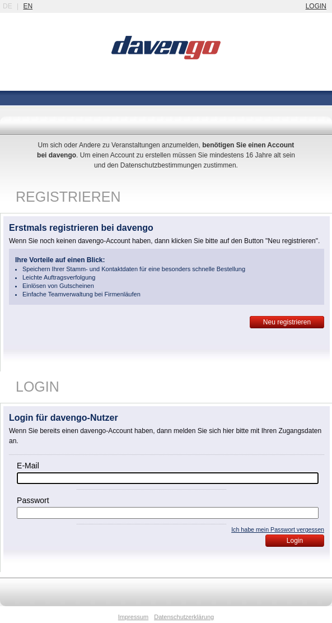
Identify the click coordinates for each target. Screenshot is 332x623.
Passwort (33, 500)
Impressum (133, 616)
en (27, 6)
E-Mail (28, 465)
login (316, 6)
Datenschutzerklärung (184, 616)
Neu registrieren (287, 322)
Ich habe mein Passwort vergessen (277, 529)
